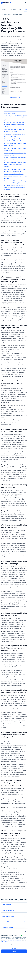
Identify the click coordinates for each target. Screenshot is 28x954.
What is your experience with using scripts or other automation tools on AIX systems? (15, 176)
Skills (20, 9)
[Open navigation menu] (25, 2)
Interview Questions (6, 14)
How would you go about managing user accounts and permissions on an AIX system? (15, 118)
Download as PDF (14, 97)
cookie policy (5, 941)
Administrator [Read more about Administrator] (14, 904)
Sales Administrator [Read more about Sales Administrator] (14, 916)
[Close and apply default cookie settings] (25, 931)
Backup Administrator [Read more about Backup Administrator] (14, 922)
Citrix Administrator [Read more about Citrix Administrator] (14, 928)
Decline (14, 948)
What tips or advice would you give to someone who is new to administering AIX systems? (14, 187)
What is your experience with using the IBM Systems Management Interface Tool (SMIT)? (15, 164)
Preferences (14, 945)
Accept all (14, 951)
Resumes (3, 9)
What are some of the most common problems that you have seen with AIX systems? (14, 124)
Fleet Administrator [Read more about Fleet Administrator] (14, 910)
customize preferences (15, 940)
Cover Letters (12, 9)
